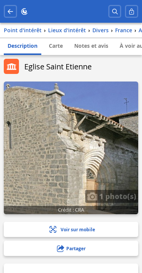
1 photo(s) (111, 196)
